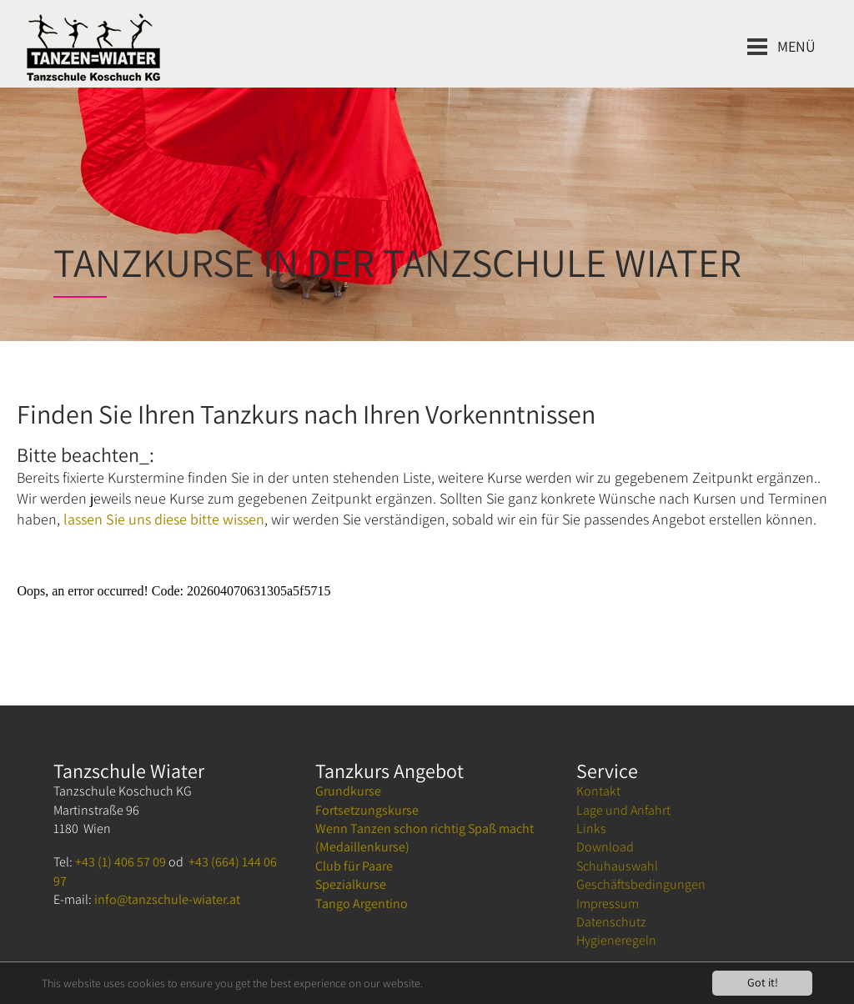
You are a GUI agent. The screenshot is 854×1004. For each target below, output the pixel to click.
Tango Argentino (361, 903)
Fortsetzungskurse (367, 810)
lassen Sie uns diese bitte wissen (163, 519)
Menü (796, 46)
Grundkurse (348, 791)
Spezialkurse (350, 884)
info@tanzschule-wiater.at (167, 899)
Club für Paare (354, 866)
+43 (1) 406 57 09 (120, 862)
